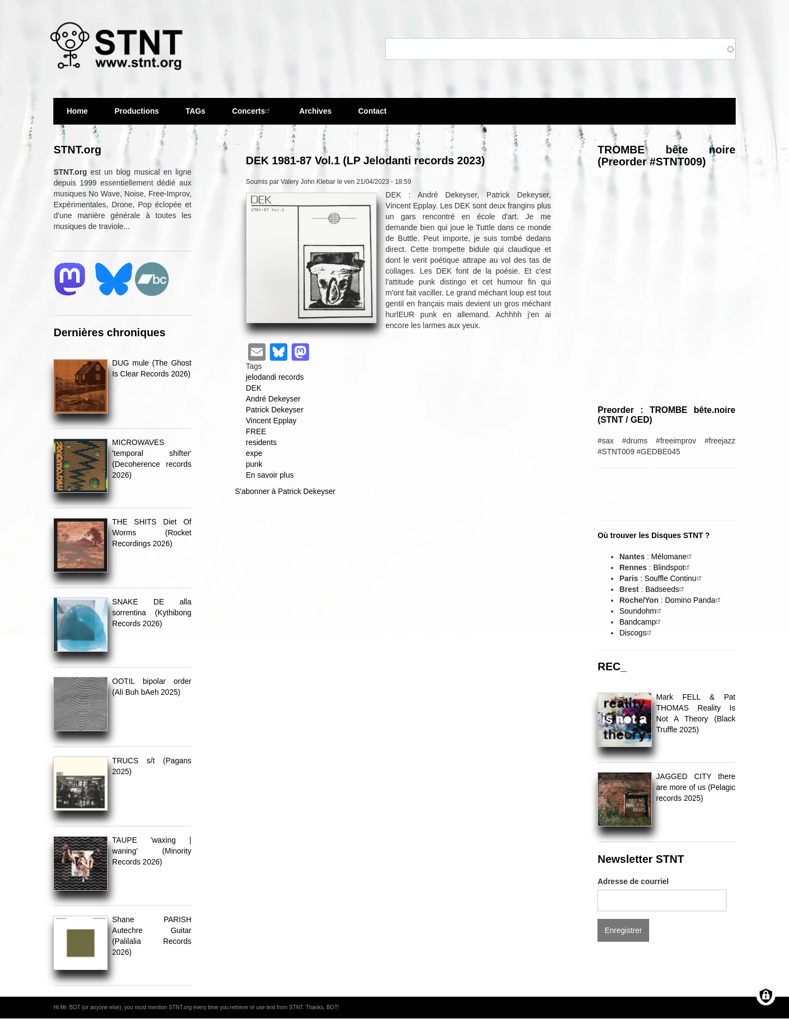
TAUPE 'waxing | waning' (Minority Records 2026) (152, 851)
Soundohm (641, 611)
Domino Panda (694, 600)
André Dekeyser (273, 398)
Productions (136, 111)
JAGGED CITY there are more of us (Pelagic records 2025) (696, 787)
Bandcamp (641, 621)
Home (77, 111)
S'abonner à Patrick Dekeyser (285, 491)
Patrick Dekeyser (275, 409)
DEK (254, 388)
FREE (256, 431)
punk (254, 464)
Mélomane (672, 556)
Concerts (252, 110)
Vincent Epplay (271, 420)
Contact (372, 111)
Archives (315, 116)
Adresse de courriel (633, 881)
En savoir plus (270, 475)
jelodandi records (275, 377)
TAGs (195, 116)
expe (254, 453)
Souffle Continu (674, 578)
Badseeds (666, 589)
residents (261, 442)
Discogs (636, 632)
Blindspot (672, 567)
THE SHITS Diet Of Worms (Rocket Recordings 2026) (152, 532)
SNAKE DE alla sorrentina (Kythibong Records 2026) (152, 612)
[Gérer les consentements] (765, 995)
